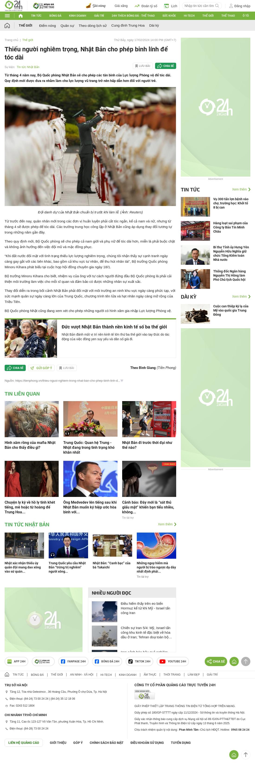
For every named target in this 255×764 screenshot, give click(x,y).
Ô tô (246, 15)
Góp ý (78, 743)
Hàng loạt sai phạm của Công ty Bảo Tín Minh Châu (230, 227)
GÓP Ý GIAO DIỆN (13, 758)
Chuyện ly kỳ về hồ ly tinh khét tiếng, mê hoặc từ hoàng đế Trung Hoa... (30, 507)
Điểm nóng (47, 26)
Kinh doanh (77, 15)
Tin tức (36, 15)
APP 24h (16, 661)
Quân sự (67, 26)
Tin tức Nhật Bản (28, 67)
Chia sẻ (168, 66)
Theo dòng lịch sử (93, 26)
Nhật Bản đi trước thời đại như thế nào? (147, 445)
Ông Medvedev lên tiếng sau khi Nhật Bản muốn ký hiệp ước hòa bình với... (90, 507)
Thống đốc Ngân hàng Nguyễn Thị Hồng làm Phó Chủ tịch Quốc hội (229, 275)
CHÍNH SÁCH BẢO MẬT (107, 743)
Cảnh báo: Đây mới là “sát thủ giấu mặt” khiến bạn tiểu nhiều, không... (148, 507)
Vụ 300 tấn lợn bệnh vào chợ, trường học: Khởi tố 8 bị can (231, 203)
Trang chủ (11, 40)
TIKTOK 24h (139, 661)
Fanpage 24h (73, 661)
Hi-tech (189, 15)
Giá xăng (121, 6)
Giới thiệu (58, 743)
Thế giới (208, 15)
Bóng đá (55, 15)
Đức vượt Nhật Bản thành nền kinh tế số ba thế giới (114, 327)
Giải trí (99, 15)
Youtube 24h (172, 661)
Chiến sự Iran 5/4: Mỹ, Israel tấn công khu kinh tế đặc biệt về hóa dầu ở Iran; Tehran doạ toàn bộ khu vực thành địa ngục (145, 632)
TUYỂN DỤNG (181, 743)
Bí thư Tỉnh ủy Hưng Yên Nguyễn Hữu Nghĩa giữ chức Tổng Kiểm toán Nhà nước (231, 253)
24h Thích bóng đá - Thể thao (133, 15)
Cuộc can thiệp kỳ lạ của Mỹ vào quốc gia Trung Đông (231, 310)
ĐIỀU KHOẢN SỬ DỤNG (147, 743)
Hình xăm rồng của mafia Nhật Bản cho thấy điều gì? (30, 445)
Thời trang (171, 674)
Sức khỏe (169, 15)
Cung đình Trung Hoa (127, 25)
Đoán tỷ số (146, 5)
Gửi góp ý (41, 368)
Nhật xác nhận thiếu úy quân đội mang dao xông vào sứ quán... (23, 567)
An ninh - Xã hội (81, 674)
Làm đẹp (194, 674)
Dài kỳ (154, 25)
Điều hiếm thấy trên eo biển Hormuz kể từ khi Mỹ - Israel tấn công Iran (145, 608)
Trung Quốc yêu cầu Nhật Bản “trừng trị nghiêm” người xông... (67, 567)
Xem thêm (165, 524)
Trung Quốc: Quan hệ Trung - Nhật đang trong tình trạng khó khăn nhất (89, 447)
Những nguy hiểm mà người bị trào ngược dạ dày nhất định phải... (156, 567)
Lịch (170, 5)
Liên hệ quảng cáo (23, 743)
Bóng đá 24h (107, 661)
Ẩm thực (150, 674)
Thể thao (228, 15)
